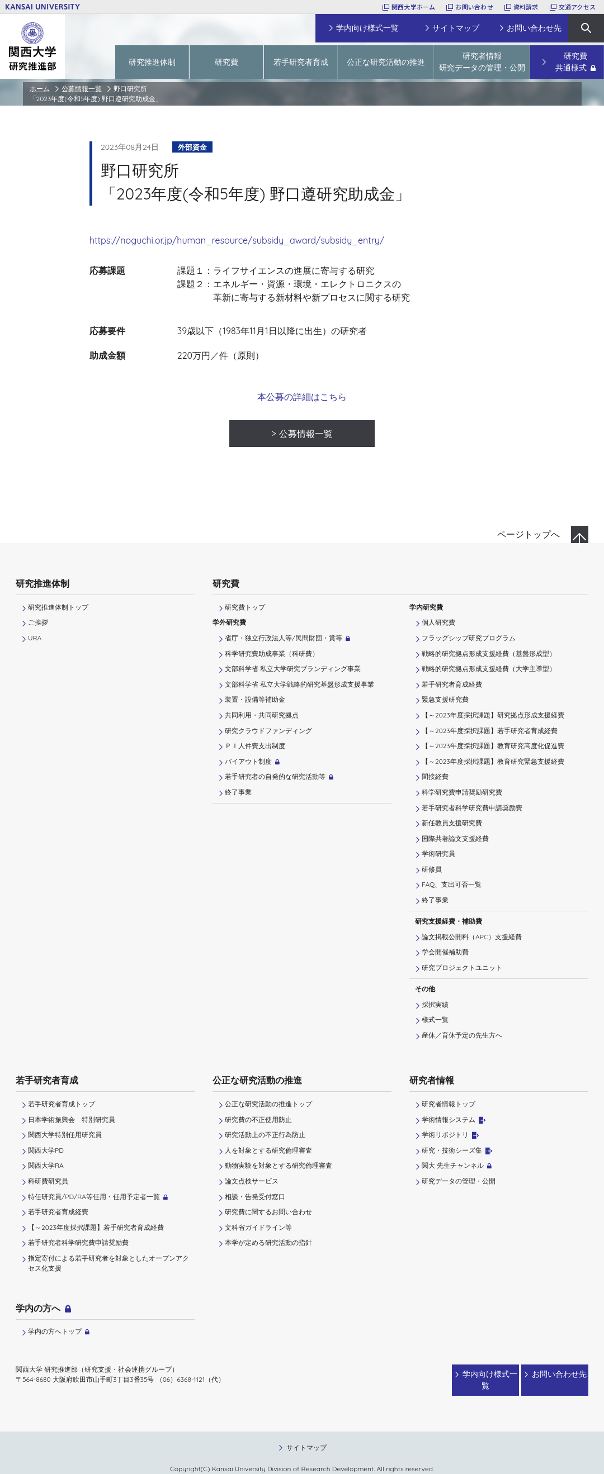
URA (34, 638)
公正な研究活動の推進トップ (268, 1104)
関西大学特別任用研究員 (65, 1134)
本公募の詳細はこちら (302, 396)
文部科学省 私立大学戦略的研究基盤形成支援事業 (299, 684)
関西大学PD (46, 1150)
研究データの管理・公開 (459, 1181)
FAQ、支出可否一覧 (452, 884)
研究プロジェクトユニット (462, 967)
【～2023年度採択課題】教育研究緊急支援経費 (493, 761)
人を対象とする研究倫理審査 (268, 1150)
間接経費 (435, 776)
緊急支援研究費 (445, 699)
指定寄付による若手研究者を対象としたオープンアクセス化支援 (108, 1263)
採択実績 (435, 1004)
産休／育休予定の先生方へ (462, 1035)
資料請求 (526, 6)
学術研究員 (438, 853)
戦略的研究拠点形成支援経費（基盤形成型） (489, 653)
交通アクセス (577, 6)
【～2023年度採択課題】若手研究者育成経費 (490, 730)
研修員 (432, 869)
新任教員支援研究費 (452, 823)
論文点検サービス (252, 1181)
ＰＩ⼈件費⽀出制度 (255, 745)
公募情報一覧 (82, 88)
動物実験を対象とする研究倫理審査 (278, 1165)
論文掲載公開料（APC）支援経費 (472, 937)
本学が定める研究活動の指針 (268, 1242)
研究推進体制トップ (58, 607)
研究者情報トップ (448, 1104)
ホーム (40, 88)
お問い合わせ (474, 6)
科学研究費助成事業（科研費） (272, 653)
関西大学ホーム (413, 6)
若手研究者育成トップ (61, 1104)
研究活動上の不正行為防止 (265, 1134)
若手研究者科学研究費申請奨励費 (472, 807)
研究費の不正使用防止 (258, 1119)
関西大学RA (46, 1165)
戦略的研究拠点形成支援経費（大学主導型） (489, 668)
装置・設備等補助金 (255, 699)
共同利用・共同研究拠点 (262, 715)
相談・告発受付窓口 (255, 1196)
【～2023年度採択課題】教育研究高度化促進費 (493, 745)
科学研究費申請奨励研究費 (462, 792)
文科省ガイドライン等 (258, 1227)
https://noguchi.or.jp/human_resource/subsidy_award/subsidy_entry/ (236, 240)
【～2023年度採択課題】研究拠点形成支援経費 (493, 715)
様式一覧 (435, 1019)
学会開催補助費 (445, 952)
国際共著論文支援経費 (455, 838)
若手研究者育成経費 (452, 684)
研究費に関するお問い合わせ (268, 1211)
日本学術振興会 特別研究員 (71, 1119)
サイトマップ (306, 1436)
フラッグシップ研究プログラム (469, 638)
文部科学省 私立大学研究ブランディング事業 (293, 668)
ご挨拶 (38, 622)
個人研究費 (438, 622)
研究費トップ (245, 607)
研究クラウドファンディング (268, 730)
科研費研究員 (48, 1181)
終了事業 (238, 792)
